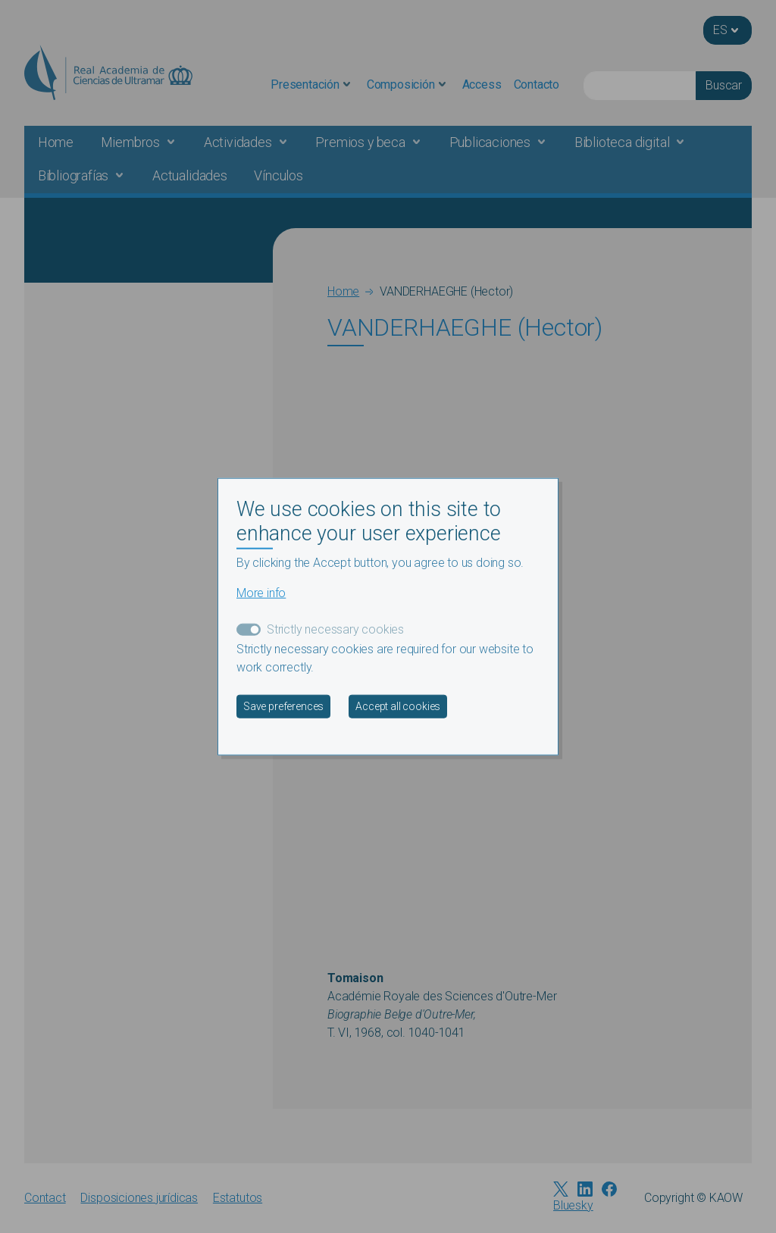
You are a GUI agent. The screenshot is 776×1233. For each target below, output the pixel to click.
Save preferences (283, 706)
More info (261, 593)
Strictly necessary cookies (335, 629)
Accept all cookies (397, 706)
